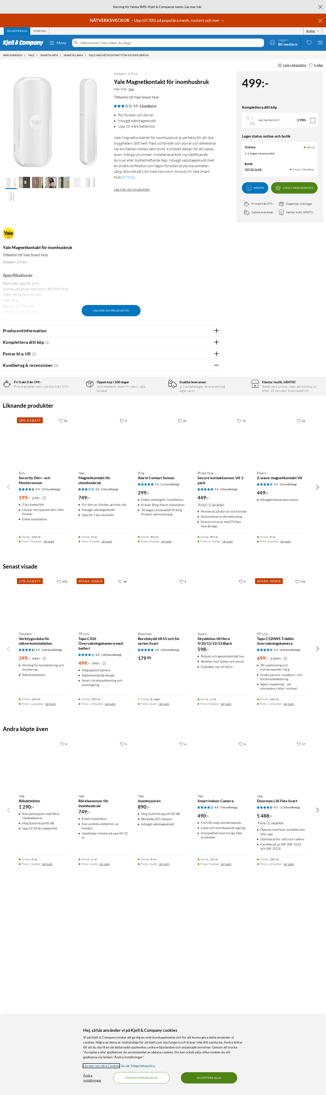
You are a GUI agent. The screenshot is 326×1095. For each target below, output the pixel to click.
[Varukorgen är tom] (320, 42)
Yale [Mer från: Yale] (131, 89)
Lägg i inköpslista (292, 65)
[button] (11, 183)
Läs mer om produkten (132, 189)
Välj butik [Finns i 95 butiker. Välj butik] (48, 740)
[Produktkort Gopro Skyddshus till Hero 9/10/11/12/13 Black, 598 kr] (223, 801)
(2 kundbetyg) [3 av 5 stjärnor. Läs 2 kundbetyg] (109, 688)
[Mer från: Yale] (8, 235)
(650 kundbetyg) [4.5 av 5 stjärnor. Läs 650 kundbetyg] (290, 849)
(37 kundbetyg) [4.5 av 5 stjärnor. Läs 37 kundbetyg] (51, 688)
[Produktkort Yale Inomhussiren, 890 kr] (163, 964)
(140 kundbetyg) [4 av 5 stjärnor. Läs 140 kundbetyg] (111, 853)
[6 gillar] (316, 65)
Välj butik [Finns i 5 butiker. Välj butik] (225, 903)
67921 (128, 177)
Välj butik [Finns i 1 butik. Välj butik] (163, 903)
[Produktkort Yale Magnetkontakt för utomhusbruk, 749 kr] (104, 641)
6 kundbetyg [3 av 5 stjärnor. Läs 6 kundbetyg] (148, 106)
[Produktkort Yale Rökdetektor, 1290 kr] (44, 964)
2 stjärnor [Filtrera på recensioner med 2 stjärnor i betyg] (75, 422)
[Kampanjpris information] (44, 697)
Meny (57, 43)
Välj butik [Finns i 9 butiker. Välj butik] (106, 740)
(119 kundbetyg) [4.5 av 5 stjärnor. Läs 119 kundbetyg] (290, 1006)
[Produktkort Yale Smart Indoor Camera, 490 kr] (223, 964)
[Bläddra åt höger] (317, 686)
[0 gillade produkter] (309, 42)
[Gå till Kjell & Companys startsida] (24, 43)
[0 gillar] (242, 780)
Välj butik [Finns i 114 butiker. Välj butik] (50, 903)
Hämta (255, 188)
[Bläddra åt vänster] (8, 686)
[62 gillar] (301, 620)
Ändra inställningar (92, 1077)
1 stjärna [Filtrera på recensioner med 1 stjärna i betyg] (74, 429)
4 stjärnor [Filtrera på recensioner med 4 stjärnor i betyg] (75, 408)
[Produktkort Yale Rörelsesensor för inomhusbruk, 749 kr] (104, 964)
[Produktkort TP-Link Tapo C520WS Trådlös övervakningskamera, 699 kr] (282, 801)
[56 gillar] (63, 620)
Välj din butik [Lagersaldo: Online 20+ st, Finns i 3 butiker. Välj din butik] (253, 169)
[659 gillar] (62, 780)
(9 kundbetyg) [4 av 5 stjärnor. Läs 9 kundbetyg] (228, 1006)
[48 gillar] (122, 780)
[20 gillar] (182, 620)
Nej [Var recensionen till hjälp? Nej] (212, 497)
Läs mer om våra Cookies (101, 1066)
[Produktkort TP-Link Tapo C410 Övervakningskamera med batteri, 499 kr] (104, 801)
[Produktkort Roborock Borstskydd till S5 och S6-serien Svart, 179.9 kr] (163, 801)
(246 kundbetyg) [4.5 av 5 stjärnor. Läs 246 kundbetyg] (52, 849)
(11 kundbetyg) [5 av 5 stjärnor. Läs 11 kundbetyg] (170, 683)
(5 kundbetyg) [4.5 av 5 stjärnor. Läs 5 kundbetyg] (288, 683)
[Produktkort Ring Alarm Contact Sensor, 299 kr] (163, 641)
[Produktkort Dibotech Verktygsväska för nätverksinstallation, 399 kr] (44, 801)
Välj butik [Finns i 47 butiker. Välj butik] (227, 740)
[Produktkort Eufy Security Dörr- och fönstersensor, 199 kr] (44, 641)
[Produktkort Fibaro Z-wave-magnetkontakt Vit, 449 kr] (282, 641)
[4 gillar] (123, 620)
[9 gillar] (63, 943)
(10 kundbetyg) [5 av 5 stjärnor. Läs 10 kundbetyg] (170, 849)
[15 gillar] (241, 620)
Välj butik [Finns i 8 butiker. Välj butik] (166, 740)
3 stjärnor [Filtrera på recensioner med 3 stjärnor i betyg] (75, 415)
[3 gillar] (123, 943)
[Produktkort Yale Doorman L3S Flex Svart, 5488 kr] (282, 964)
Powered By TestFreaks (199, 559)
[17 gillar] (301, 943)
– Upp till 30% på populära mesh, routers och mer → (157, 20)
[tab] (17, 31)
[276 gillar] (300, 780)
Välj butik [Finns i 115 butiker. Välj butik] (110, 903)
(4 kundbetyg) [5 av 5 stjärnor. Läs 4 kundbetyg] (228, 688)
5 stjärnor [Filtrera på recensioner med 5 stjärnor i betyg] (75, 400)
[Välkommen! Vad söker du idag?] (171, 43)
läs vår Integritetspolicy (138, 1066)
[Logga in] (283, 42)
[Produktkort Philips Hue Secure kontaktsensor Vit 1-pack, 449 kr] (223, 641)
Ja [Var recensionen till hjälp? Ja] (202, 497)
